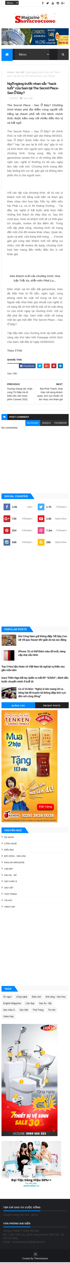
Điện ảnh (9, 850)
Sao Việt (20, 72)
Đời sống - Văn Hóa (15, 856)
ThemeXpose (41, 1259)
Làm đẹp (8, 869)
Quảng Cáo (18, 706)
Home (10, 72)
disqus (46, 423)
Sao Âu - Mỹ (10, 875)
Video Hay (9, 907)
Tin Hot (8, 901)
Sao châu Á (10, 882)
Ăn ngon (9, 837)
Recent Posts (51, 706)
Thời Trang (10, 894)
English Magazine (14, 863)
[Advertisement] (35, 588)
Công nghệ (10, 844)
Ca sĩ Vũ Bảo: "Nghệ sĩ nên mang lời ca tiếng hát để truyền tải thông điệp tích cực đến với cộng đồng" (42, 693)
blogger (32, 423)
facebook (60, 423)
